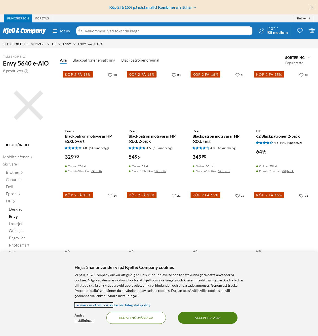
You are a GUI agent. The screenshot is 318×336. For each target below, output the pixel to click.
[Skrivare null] (28, 165)
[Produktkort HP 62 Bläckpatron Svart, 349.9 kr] (156, 218)
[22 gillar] (239, 195)
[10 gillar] (112, 75)
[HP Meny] (59, 44)
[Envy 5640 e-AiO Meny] (103, 44)
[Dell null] (30, 187)
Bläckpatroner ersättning (94, 60)
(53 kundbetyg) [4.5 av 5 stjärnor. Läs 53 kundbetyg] (163, 148)
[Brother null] (30, 173)
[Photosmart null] (31, 246)
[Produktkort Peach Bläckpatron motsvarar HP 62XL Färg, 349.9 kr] (219, 97)
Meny (61, 31)
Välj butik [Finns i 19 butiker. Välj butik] (160, 171)
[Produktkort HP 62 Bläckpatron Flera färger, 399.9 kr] (92, 218)
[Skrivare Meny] (48, 44)
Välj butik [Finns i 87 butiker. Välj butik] (288, 171)
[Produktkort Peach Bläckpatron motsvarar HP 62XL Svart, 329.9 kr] (92, 97)
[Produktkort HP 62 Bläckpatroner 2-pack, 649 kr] (283, 97)
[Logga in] (273, 30)
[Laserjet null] (31, 224)
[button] (26, 71)
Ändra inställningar (84, 318)
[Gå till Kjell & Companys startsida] (26, 31)
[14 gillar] (112, 195)
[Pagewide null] (31, 239)
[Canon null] (30, 180)
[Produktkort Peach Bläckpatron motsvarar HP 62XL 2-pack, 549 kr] (156, 97)
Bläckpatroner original (140, 60)
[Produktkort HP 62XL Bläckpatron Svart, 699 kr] (219, 218)
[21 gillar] (176, 195)
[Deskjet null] (31, 210)
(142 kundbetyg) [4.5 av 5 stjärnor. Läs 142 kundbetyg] (291, 143)
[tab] (18, 18)
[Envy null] (31, 217)
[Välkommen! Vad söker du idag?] (167, 31)
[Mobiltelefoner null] (28, 158)
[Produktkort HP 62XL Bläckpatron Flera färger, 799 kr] (283, 218)
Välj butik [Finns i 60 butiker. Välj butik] (96, 171)
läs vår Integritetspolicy (132, 305)
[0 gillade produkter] (300, 30)
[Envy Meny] (74, 44)
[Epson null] (30, 194)
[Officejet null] (31, 231)
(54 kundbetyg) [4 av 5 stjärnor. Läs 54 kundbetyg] (99, 148)
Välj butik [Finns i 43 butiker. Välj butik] (224, 171)
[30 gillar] (176, 75)
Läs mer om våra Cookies (94, 305)
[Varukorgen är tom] (312, 30)
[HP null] (30, 202)
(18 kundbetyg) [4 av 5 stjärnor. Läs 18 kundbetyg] (227, 148)
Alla (63, 60)
